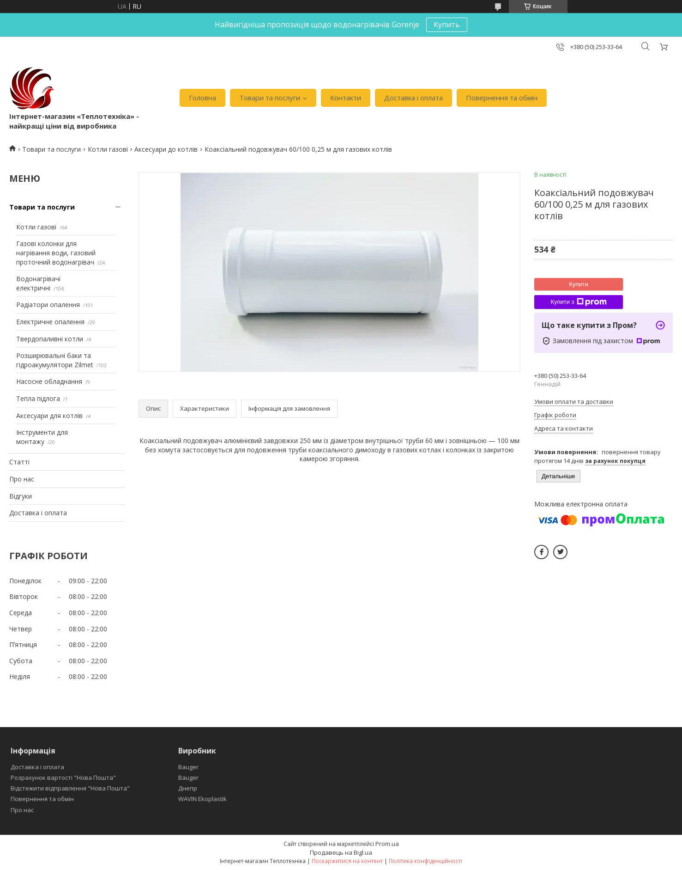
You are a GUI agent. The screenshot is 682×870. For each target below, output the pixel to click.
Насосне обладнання (49, 381)
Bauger (188, 767)
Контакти (345, 97)
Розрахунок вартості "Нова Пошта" (63, 777)
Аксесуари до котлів (166, 149)
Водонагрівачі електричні (38, 283)
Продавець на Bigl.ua (341, 852)
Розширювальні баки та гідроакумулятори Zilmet (54, 360)
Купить (447, 24)
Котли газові (108, 149)
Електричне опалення (50, 321)
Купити (578, 284)
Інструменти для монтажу (42, 437)
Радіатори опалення (48, 304)
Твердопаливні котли (49, 338)
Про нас (21, 479)
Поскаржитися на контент (347, 861)
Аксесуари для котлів (49, 415)
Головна (202, 97)
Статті (19, 461)
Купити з (578, 302)
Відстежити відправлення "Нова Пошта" (70, 788)
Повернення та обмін (501, 97)
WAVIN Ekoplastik (202, 799)
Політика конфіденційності (425, 861)
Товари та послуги (269, 97)
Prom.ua (387, 843)
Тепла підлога (38, 398)
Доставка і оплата (413, 97)
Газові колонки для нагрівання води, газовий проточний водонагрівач (56, 252)
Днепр (187, 788)
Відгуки (20, 496)
